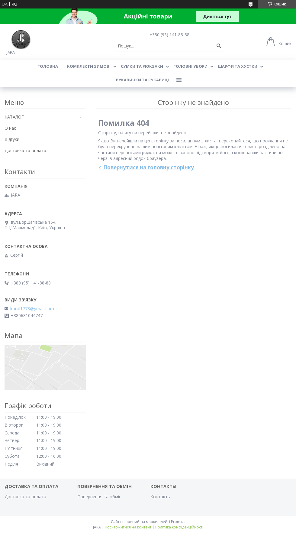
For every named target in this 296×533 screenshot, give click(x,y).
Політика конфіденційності (179, 527)
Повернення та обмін (99, 496)
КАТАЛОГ (14, 117)
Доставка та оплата (25, 150)
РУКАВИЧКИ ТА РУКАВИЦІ (142, 80)
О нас (10, 128)
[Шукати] (219, 46)
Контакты (160, 496)
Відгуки (12, 139)
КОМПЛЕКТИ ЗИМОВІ (89, 66)
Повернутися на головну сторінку (148, 167)
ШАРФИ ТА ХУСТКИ (237, 66)
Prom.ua (178, 521)
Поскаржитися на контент (128, 527)
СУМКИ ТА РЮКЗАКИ (142, 66)
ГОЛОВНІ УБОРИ (190, 66)
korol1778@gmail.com (32, 308)
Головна (47, 66)
